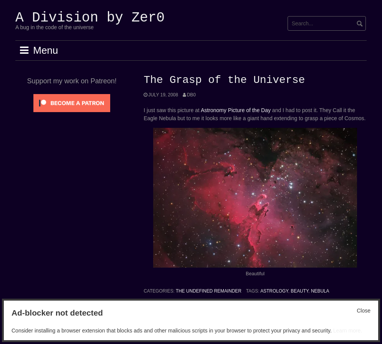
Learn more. (347, 330)
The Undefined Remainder (208, 291)
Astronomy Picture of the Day (236, 110)
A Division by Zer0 (90, 17)
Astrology (274, 291)
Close (363, 311)
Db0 (191, 95)
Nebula (320, 291)
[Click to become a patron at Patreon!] (71, 102)
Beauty (299, 291)
